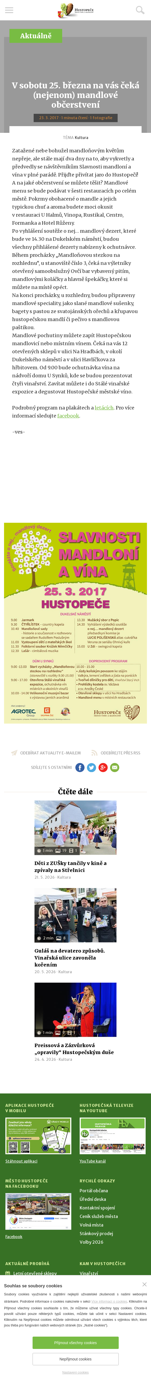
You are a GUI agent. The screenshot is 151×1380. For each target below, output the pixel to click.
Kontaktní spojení (97, 1207)
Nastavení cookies (75, 1372)
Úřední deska (93, 1199)
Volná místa (91, 1225)
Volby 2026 (91, 1242)
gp (103, 767)
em (115, 767)
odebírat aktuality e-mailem (50, 753)
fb (80, 767)
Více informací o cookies (109, 1301)
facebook (68, 416)
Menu (9, 10)
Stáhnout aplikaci (21, 1161)
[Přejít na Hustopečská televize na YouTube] (113, 1136)
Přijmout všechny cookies (75, 1343)
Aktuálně (35, 36)
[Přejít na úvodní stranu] (76, 11)
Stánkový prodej (96, 1233)
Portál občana (94, 1190)
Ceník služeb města (99, 1216)
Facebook (13, 1236)
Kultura (81, 137)
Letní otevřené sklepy (35, 1273)
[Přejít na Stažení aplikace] (38, 1136)
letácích (104, 408)
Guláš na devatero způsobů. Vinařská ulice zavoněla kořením (69, 958)
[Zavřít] (144, 1284)
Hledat (140, 10)
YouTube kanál (93, 1161)
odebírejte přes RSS (120, 753)
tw (92, 767)
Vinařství (89, 1273)
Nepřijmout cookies (75, 1359)
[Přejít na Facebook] (38, 1211)
